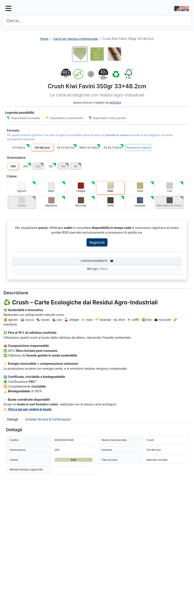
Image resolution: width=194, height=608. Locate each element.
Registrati (97, 242)
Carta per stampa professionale (75, 38)
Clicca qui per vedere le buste (30, 409)
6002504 (115, 102)
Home (44, 38)
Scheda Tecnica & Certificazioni (48, 419)
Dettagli (12, 419)
